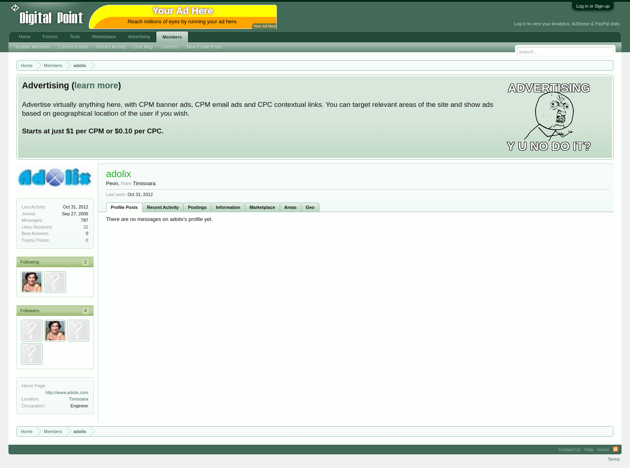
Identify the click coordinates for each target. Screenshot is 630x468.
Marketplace (262, 207)
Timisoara (78, 398)
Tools (75, 36)
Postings (197, 207)
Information (228, 207)
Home (25, 36)
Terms (614, 459)
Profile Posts (124, 207)
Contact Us (569, 449)
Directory (170, 47)
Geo (310, 207)
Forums (50, 36)
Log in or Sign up (593, 6)
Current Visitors (74, 47)
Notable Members (33, 47)
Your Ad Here (265, 26)
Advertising (139, 36)
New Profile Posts (204, 47)
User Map (143, 47)
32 (85, 227)
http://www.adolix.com (66, 392)
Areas (290, 207)
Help (588, 449)
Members (172, 37)
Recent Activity (163, 207)
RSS (615, 449)
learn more (96, 85)
